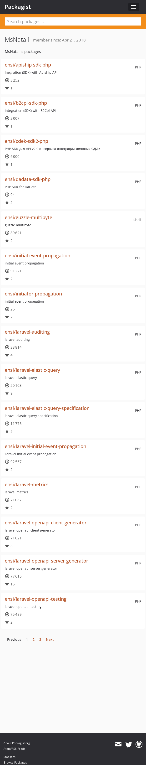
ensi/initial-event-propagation (37, 255)
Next (50, 639)
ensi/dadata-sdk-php (27, 179)
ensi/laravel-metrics (27, 484)
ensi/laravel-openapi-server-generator (46, 561)
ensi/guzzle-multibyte (28, 217)
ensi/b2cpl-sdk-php (26, 103)
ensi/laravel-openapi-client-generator (45, 522)
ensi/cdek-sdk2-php (26, 141)
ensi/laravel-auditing (27, 332)
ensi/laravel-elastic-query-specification (47, 408)
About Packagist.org (17, 743)
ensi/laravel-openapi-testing (35, 599)
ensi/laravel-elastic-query (32, 370)
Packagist (18, 6)
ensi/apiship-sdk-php (28, 65)
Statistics (9, 757)
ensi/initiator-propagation (33, 293)
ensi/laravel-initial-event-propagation (45, 446)
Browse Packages (15, 762)
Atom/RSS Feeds (14, 749)
